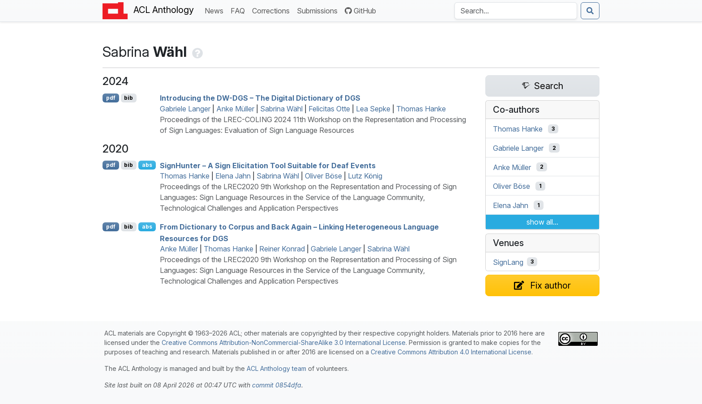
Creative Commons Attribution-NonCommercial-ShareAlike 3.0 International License (284, 342)
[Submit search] (590, 10)
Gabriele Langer (185, 108)
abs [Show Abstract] (147, 165)
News (216, 10)
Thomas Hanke (421, 108)
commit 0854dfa (276, 385)
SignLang (508, 261)
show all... (542, 221)
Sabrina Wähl (281, 108)
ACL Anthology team (276, 368)
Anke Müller (235, 108)
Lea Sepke (373, 108)
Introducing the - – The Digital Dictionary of (260, 98)
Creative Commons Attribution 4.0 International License (451, 352)
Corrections (272, 10)
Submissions (319, 10)
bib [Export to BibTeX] (128, 97)
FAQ (239, 10)
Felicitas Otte (329, 108)
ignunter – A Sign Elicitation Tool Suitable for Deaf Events (268, 165)
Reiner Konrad (282, 248)
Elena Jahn (233, 175)
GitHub (360, 10)
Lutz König (365, 175)
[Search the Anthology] (515, 10)
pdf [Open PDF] (111, 97)
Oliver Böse (323, 175)
